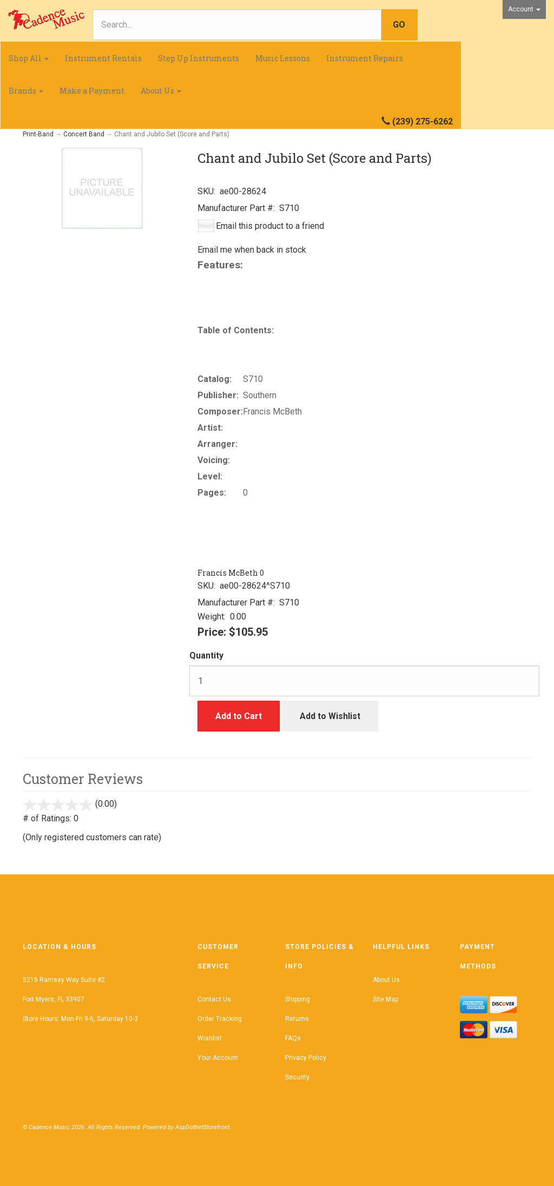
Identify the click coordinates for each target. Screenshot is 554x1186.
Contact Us (214, 999)
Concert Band (83, 134)
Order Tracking (219, 1019)
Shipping (297, 999)
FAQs (293, 1038)
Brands (26, 90)
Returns (297, 1019)
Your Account (217, 1058)
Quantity (206, 655)
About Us (161, 90)
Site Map (385, 999)
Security (297, 1077)
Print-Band (38, 134)
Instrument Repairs (364, 58)
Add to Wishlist (330, 716)
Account (524, 9)
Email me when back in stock (251, 250)
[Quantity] (364, 681)
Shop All (29, 58)
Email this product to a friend (270, 226)
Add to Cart (238, 716)
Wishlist (209, 1038)
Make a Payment (92, 90)
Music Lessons (282, 58)
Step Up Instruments (198, 58)
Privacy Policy (305, 1058)
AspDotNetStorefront (202, 1127)
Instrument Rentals (103, 58)
